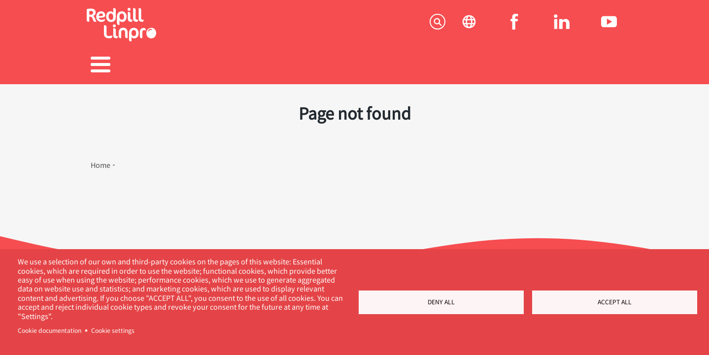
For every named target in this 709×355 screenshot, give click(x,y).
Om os (507, 66)
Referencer (278, 66)
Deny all (441, 301)
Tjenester (124, 66)
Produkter (201, 66)
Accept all (615, 301)
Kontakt (584, 66)
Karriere (354, 66)
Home (100, 160)
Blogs (431, 66)
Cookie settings (113, 330)
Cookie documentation (49, 330)
